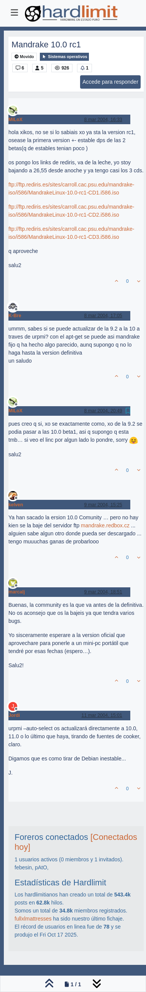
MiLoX (15, 119)
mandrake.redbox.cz (105, 525)
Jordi (14, 715)
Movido (24, 56)
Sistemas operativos (64, 56)
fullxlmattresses (33, 919)
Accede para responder (110, 82)
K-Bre (14, 315)
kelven (15, 504)
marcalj (16, 592)
